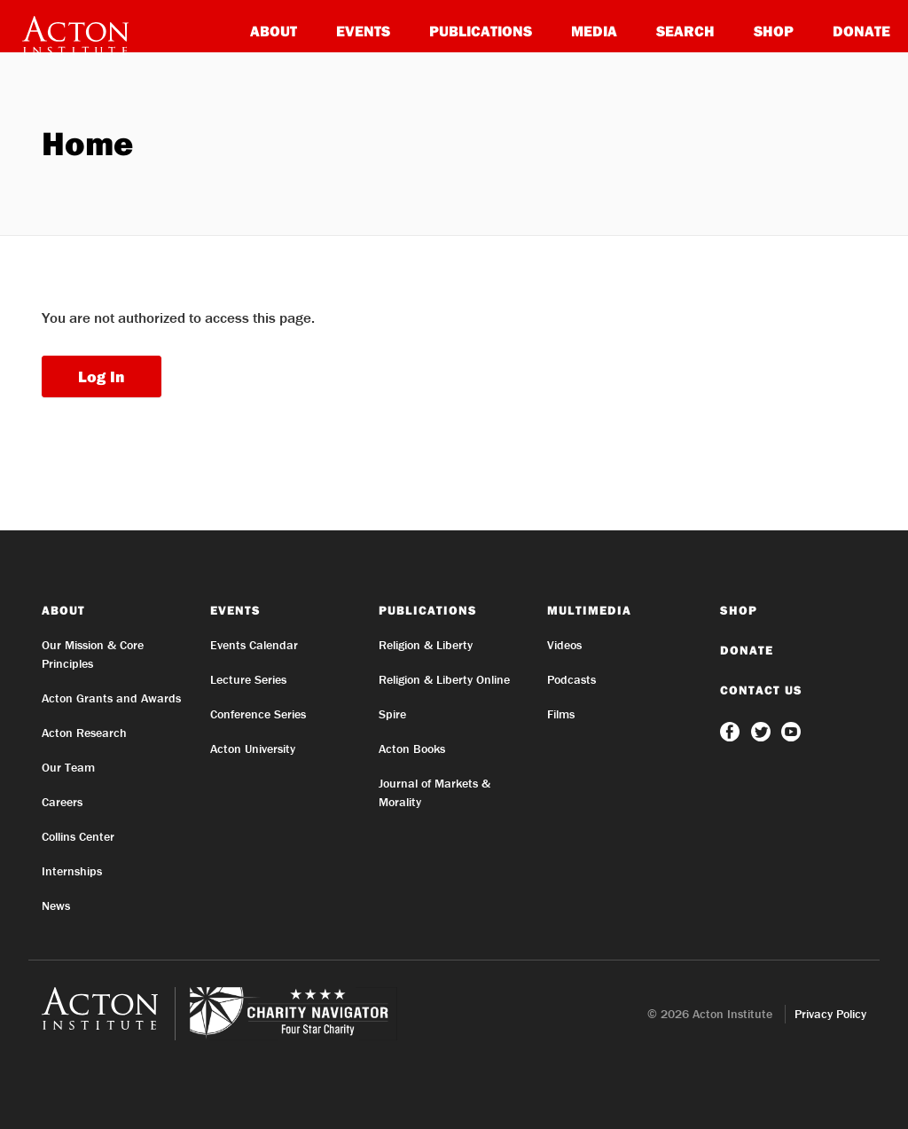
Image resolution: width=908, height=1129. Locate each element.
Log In (101, 376)
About (273, 30)
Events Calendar (254, 645)
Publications (480, 30)
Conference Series (258, 714)
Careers (62, 802)
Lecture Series (248, 679)
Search (685, 30)
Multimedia (589, 610)
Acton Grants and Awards (111, 698)
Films (561, 714)
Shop (774, 30)
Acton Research (84, 733)
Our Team (68, 767)
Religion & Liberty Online (444, 679)
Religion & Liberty (426, 645)
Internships (72, 871)
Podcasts (571, 679)
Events (363, 30)
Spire (392, 714)
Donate (861, 30)
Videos (564, 645)
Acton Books (412, 749)
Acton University (252, 749)
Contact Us (761, 690)
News (56, 905)
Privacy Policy (830, 1014)
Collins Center (78, 836)
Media (594, 30)
